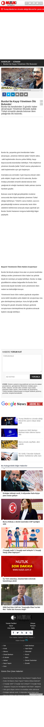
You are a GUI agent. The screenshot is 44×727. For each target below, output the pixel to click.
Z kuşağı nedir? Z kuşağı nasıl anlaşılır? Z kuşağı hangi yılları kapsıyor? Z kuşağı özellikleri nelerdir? (21, 684)
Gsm (4, 666)
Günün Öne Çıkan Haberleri (12, 671)
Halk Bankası (29, 645)
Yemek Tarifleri (11, 623)
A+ (41, 101)
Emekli (27, 663)
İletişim (33, 626)
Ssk (4, 645)
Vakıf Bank (28, 648)
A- (41, 104)
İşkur (26, 657)
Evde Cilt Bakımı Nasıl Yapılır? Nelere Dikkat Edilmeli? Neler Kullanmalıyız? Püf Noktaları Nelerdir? (20, 681)
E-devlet (6, 657)
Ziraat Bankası (8, 654)
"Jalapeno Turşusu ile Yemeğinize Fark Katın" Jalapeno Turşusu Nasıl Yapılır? (21, 687)
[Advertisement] (22, 36)
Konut (27, 654)
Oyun (11, 626)
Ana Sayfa (11, 628)
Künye (33, 623)
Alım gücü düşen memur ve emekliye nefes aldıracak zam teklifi (20, 690)
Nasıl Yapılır (7, 663)
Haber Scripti (20, 640)
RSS (32, 628)
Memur (5, 651)
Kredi (5, 648)
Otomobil (28, 651)
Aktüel (5, 660)
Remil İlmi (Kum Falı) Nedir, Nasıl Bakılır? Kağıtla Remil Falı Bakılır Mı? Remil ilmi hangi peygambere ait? (21, 678)
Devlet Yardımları (31, 660)
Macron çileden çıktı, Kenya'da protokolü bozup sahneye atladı (21, 695)
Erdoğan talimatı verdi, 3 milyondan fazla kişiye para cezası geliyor (20, 692)
